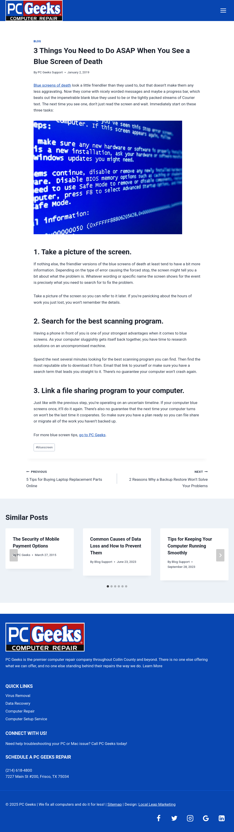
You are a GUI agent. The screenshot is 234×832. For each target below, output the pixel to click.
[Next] (220, 555)
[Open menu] (223, 10)
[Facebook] (158, 818)
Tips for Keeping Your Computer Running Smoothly (190, 546)
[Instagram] (190, 818)
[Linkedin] (222, 818)
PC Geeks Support (50, 72)
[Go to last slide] (14, 555)
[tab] (108, 586)
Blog (37, 41)
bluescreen (44, 447)
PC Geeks (23, 555)
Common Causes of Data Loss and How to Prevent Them (115, 546)
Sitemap (114, 804)
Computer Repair (20, 711)
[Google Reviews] (206, 818)
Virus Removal (17, 695)
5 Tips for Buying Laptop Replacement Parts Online (69, 478)
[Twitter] (174, 818)
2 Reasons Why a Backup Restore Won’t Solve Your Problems (164, 478)
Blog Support (103, 562)
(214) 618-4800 (18, 770)
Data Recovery (17, 703)
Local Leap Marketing (157, 804)
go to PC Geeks (92, 435)
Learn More (152, 666)
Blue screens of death (52, 85)
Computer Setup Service (26, 719)
